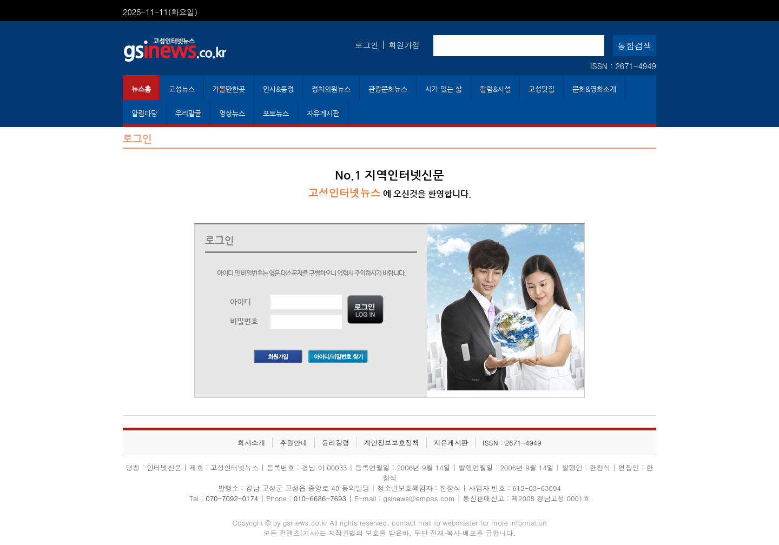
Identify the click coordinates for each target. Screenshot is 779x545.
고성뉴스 (182, 89)
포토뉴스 (276, 113)
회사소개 (251, 442)
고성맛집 (541, 89)
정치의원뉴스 (331, 89)
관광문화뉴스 (387, 89)
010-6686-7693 (320, 498)
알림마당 (144, 113)
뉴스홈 (141, 89)
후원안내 (293, 442)
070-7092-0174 (233, 498)
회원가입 (404, 44)
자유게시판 (323, 113)
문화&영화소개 (594, 89)
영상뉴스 (232, 113)
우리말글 (188, 113)
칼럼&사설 (495, 89)
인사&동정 (278, 89)
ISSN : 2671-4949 (623, 66)
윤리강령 (335, 442)
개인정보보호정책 (391, 442)
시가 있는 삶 (443, 89)
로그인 (366, 44)
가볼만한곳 (229, 89)
